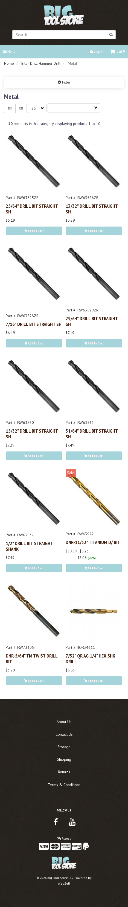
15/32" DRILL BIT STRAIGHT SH (32, 433)
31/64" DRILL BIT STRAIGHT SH (92, 433)
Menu (9, 51)
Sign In (97, 51)
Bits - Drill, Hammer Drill (40, 63)
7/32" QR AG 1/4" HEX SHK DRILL (90, 658)
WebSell (64, 883)
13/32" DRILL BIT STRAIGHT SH (92, 209)
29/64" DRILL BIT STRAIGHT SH (92, 321)
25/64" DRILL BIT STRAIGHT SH (32, 209)
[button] (117, 51)
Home (9, 63)
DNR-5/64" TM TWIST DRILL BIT (31, 658)
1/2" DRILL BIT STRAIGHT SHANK (29, 546)
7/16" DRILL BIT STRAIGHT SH (34, 324)
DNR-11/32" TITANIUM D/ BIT (93, 542)
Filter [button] (66, 82)
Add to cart (34, 231)
